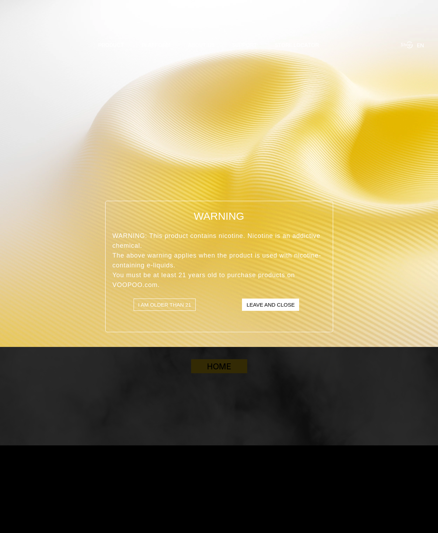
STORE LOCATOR (297, 44)
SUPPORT (244, 44)
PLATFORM (156, 44)
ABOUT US (201, 44)
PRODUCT (111, 44)
